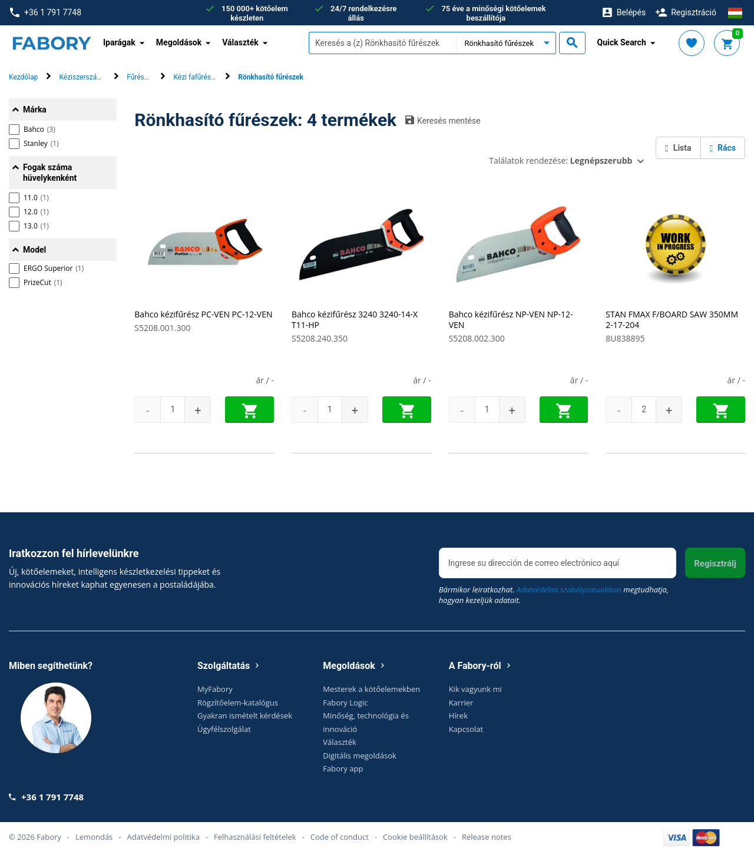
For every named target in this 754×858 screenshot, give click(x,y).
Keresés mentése (443, 120)
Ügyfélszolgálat (224, 729)
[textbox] (382, 43)
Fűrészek (141, 77)
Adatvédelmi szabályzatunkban (569, 589)
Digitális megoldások (359, 755)
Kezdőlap (23, 77)
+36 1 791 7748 (45, 12)
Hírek (458, 715)
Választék (339, 742)
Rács (723, 148)
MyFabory (215, 689)
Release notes (486, 837)
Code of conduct (339, 837)
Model (34, 249)
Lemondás (94, 837)
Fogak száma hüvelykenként (50, 173)
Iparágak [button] (119, 42)
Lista (678, 148)
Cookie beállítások (415, 837)
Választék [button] (240, 42)
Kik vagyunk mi (475, 689)
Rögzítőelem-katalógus (237, 702)
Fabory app (343, 768)
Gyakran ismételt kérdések (244, 715)
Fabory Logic (345, 702)
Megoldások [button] (178, 42)
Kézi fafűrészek (197, 77)
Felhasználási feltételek (255, 837)
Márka (35, 109)
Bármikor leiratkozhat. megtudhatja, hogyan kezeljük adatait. (554, 594)
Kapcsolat (466, 729)
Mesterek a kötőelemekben (371, 689)
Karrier (461, 702)
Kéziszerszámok (84, 77)
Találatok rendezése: (560, 160)
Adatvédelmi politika (163, 837)
